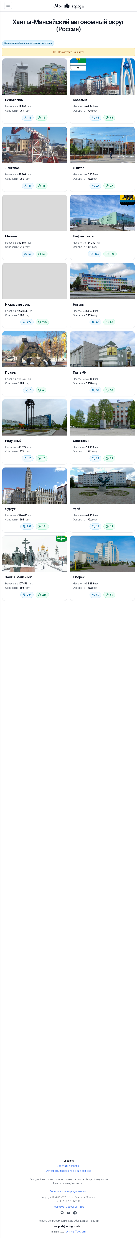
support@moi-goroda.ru (68, 1226)
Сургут (10, 509)
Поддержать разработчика (68, 1206)
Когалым (80, 100)
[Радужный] (34, 417)
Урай (76, 509)
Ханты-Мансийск (18, 577)
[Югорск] (102, 554)
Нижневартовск (17, 304)
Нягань (78, 304)
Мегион (11, 236)
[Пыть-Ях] (102, 349)
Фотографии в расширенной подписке (68, 1170)
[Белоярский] (34, 76)
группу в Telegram (75, 1231)
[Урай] (102, 486)
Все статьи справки (68, 1165)
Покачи (11, 372)
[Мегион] (34, 213)
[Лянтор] (102, 145)
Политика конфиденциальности (68, 1191)
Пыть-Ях (79, 372)
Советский (81, 441)
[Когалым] (102, 76)
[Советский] (102, 417)
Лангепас (12, 168)
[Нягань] (102, 281)
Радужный (13, 441)
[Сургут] (34, 486)
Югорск (79, 577)
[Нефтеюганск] (102, 213)
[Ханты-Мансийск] (34, 554)
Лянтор (78, 168)
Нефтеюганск (83, 236)
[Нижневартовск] (34, 281)
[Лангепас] (34, 145)
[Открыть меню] (8, 5)
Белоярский (14, 100)
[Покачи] (34, 349)
